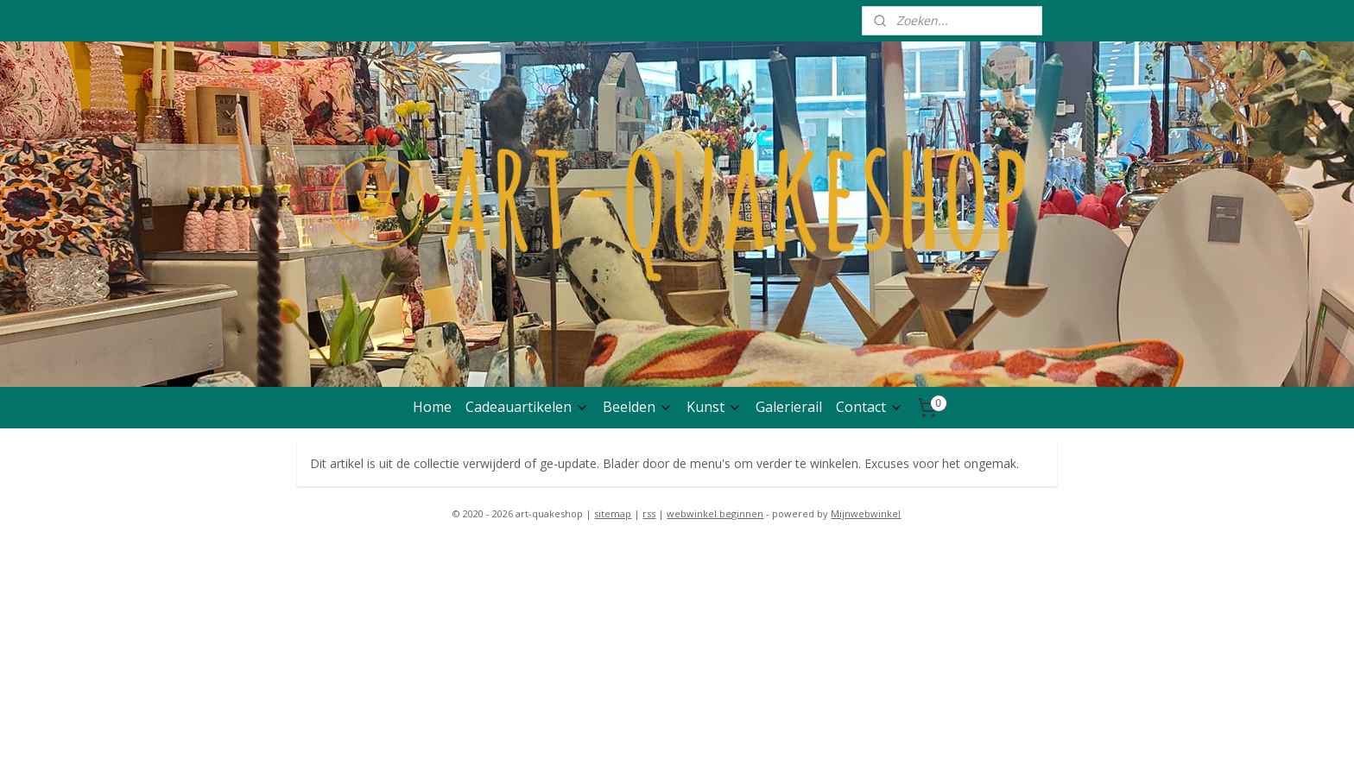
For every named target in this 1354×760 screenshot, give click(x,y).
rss (648, 513)
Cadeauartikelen (527, 406)
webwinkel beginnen (715, 513)
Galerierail (789, 406)
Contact (869, 406)
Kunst (714, 406)
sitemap (612, 513)
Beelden (638, 406)
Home (432, 406)
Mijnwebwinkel (866, 513)
